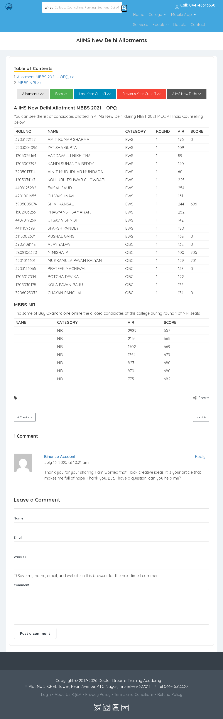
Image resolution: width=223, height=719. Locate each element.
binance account (60, 456)
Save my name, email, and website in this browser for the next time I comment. (89, 575)
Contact (198, 24)
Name (18, 518)
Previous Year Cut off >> (141, 94)
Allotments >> (33, 94)
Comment (21, 585)
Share (201, 397)
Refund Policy (169, 694)
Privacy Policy (97, 694)
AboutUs (62, 694)
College (155, 14)
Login (46, 694)
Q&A (77, 694)
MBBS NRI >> (30, 82)
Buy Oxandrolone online (60, 313)
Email (18, 537)
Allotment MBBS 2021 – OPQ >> (45, 76)
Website (20, 557)
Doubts (179, 24)
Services (140, 24)
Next (201, 417)
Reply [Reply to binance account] (200, 456)
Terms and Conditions (134, 694)
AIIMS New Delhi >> (186, 94)
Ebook (158, 24)
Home (138, 14)
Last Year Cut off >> (95, 94)
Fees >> (61, 94)
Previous (24, 417)
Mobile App (181, 14)
